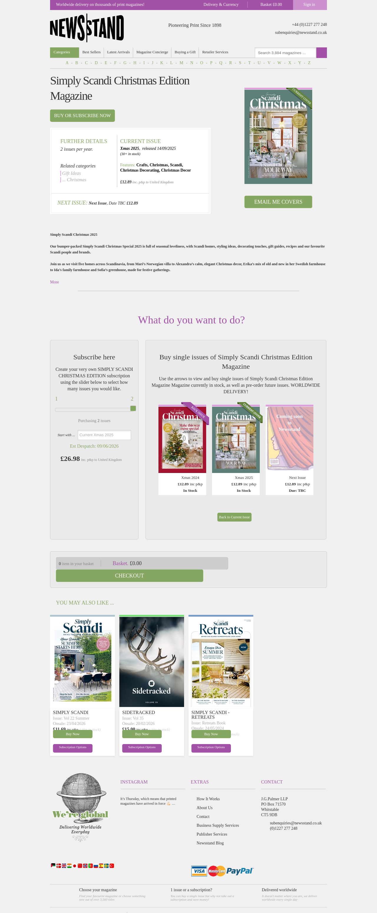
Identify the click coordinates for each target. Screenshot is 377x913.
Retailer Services (216, 52)
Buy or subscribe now (82, 115)
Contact (203, 804)
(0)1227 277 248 (283, 816)
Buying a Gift (186, 52)
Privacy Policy (139, 903)
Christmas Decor (176, 170)
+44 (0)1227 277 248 (309, 24)
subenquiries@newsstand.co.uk (301, 32)
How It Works (208, 786)
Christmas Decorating (139, 170)
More (54, 282)
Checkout (282, 563)
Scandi (176, 165)
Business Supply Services (218, 813)
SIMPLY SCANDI (70, 700)
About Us (205, 795)
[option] (278, 136)
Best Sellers (92, 52)
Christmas (159, 165)
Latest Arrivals (119, 52)
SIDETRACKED (138, 700)
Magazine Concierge (153, 52)
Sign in (309, 4)
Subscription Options (67, 735)
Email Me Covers (278, 202)
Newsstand (84, 903)
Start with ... (66, 435)
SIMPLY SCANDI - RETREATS (210, 702)
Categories (62, 52)
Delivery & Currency (221, 4)
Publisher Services (212, 822)
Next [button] (307, 444)
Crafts (142, 165)
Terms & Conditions (111, 903)
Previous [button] (164, 444)
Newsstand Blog (210, 831)
